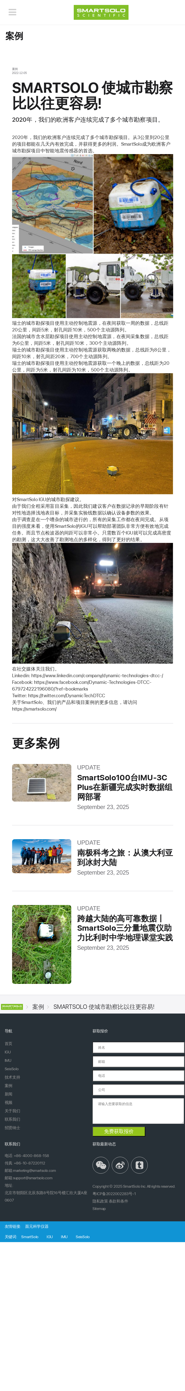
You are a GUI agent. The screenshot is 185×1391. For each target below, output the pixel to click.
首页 (8, 1043)
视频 (8, 1102)
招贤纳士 (12, 1127)
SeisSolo (12, 1068)
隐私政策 (100, 1201)
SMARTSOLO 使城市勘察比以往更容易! (104, 1006)
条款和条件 (118, 1201)
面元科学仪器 (36, 1226)
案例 (38, 1006)
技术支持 (12, 1077)
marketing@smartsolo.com (34, 1170)
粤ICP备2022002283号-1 (114, 1193)
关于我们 (12, 1111)
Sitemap (99, 1208)
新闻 (8, 1094)
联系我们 (12, 1119)
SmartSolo (29, 1236)
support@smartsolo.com (33, 1178)
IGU (8, 1052)
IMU (8, 1060)
